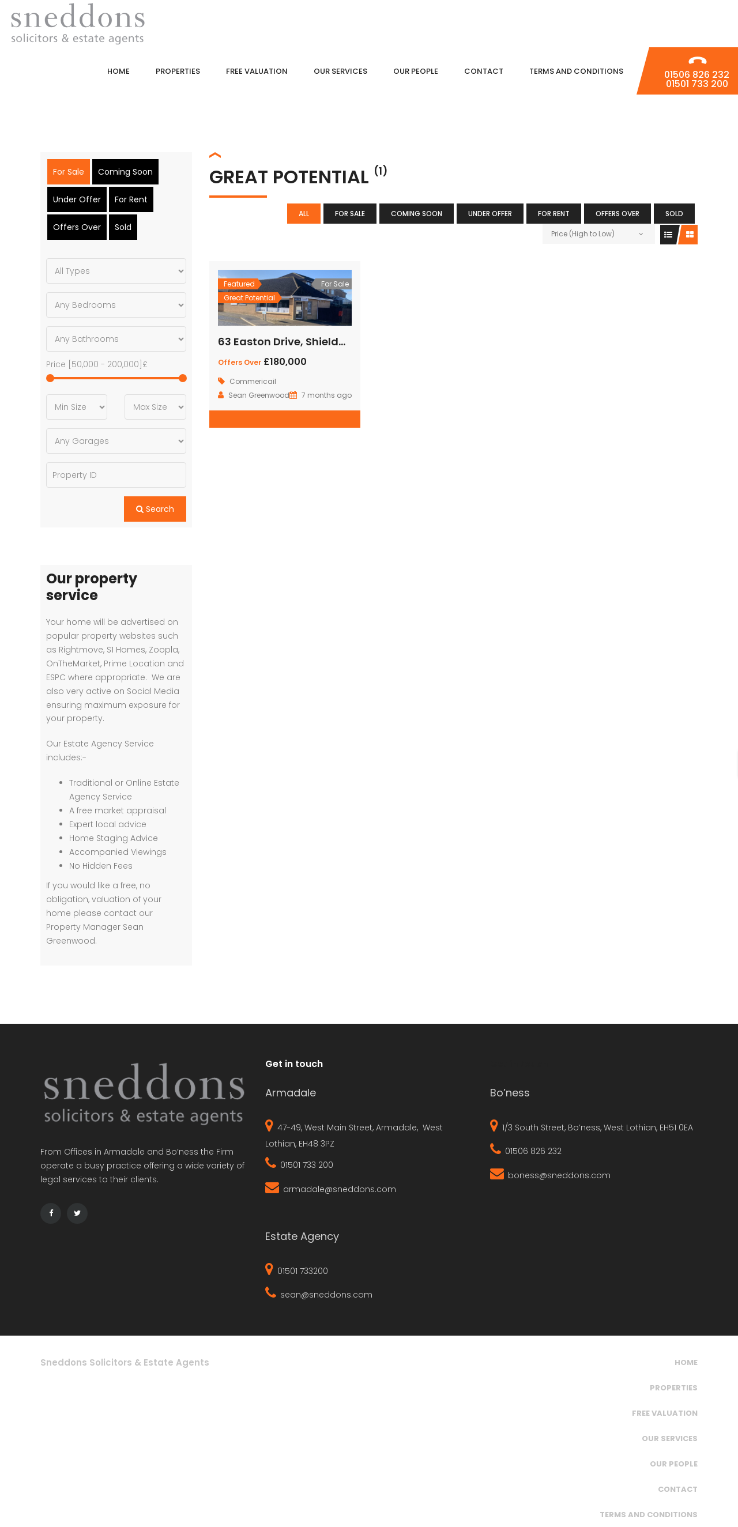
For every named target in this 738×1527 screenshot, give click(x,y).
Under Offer (490, 213)
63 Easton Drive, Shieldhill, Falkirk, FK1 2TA (328, 341)
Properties (674, 1387)
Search (155, 509)
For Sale (350, 213)
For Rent (554, 213)
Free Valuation (665, 1412)
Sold (674, 213)
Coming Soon (416, 213)
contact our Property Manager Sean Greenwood (99, 927)
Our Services (670, 1437)
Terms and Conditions (649, 1514)
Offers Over (617, 213)
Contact (678, 1488)
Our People (674, 1463)
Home (686, 1361)
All (304, 213)
